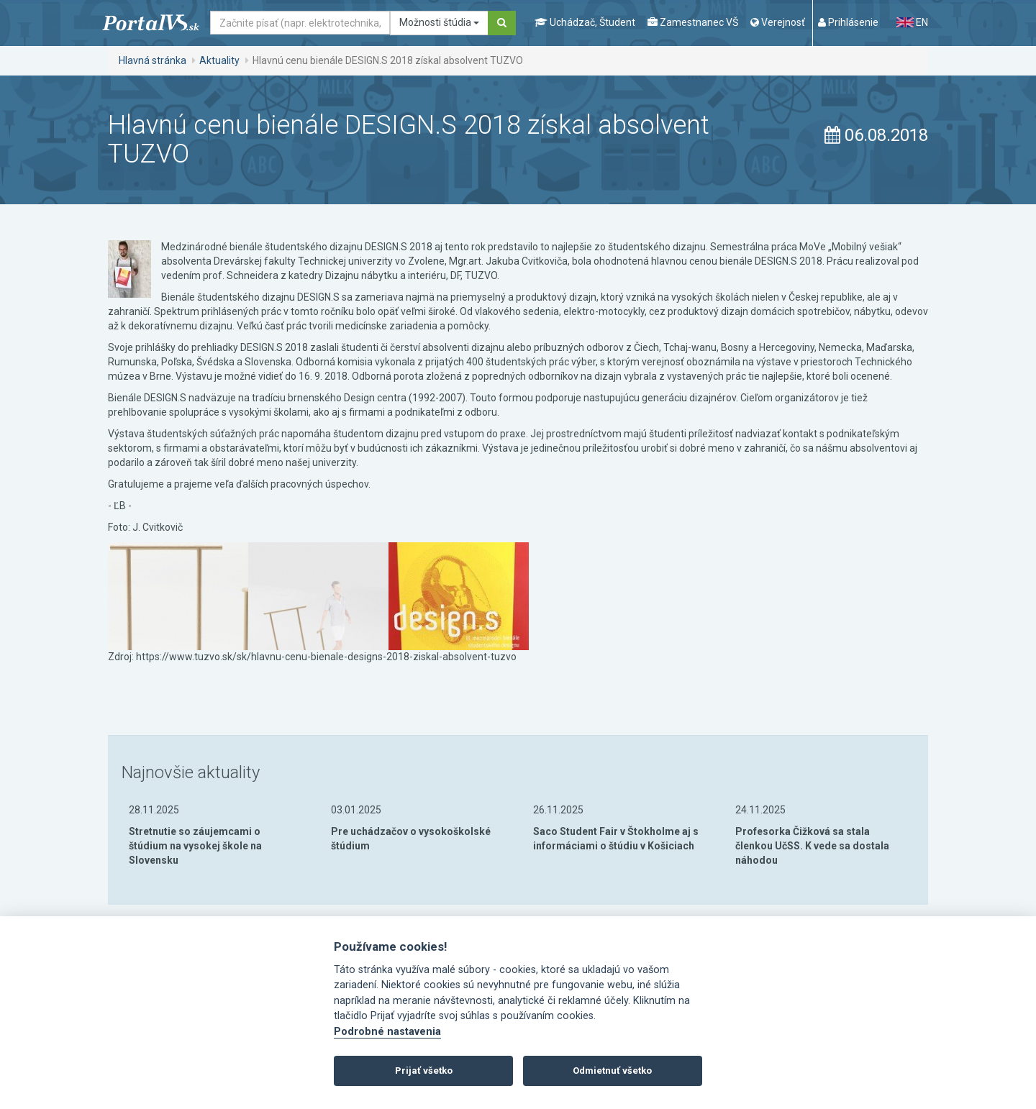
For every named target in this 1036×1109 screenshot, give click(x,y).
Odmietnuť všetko (612, 1070)
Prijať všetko (424, 1070)
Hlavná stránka (152, 60)
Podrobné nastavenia (387, 1032)
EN (912, 22)
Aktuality (219, 60)
